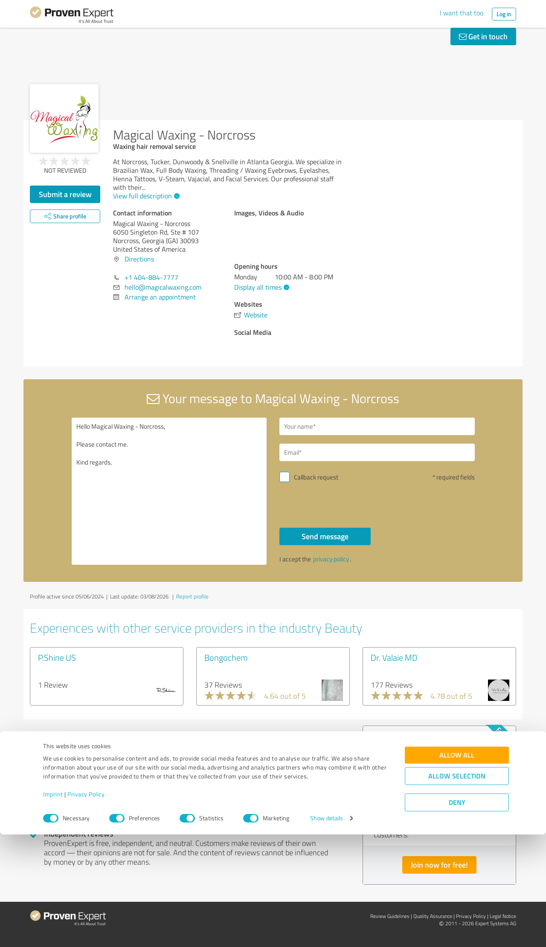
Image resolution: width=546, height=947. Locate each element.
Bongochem (226, 657)
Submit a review (65, 194)
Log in (504, 14)
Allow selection (456, 889)
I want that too (461, 12)
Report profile (192, 596)
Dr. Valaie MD (394, 657)
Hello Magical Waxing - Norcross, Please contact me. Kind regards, (169, 491)
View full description (145, 195)
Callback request (316, 477)
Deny (457, 915)
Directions (139, 259)
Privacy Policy (86, 907)
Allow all (456, 868)
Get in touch (483, 36)
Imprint (53, 907)
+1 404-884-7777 (151, 277)
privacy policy (331, 559)
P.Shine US (57, 657)
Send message (325, 536)
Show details (326, 931)
